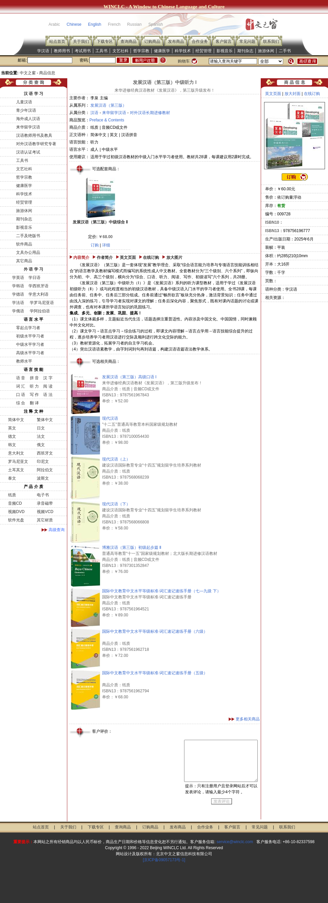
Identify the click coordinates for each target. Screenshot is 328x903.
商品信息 (47, 73)
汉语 (94, 112)
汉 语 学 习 (33, 93)
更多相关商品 (248, 719)
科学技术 (183, 50)
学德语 (18, 294)
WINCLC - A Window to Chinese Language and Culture (164, 6)
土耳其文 (16, 470)
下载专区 (105, 41)
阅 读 (47, 386)
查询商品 (128, 41)
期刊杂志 (245, 50)
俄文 (41, 444)
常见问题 (247, 41)
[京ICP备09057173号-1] (164, 860)
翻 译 (34, 403)
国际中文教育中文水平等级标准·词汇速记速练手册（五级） (155, 673)
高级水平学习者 (30, 352)
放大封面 (292, 93)
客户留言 (224, 41)
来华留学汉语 (28, 127)
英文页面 (128, 257)
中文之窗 (28, 73)
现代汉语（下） (116, 504)
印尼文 (43, 461)
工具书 (101, 50)
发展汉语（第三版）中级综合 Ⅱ (100, 222)
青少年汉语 (26, 110)
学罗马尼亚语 (41, 302)
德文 (12, 436)
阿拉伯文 (45, 470)
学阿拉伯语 (39, 311)
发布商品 (176, 41)
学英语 (18, 277)
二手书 (285, 50)
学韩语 (18, 286)
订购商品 (152, 41)
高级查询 (57, 529)
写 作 (34, 394)
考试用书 (83, 50)
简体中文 (16, 419)
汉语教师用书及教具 (34, 135)
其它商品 (24, 261)
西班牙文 (45, 453)
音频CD (15, 503)
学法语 (18, 302)
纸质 (12, 495)
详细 (106, 245)
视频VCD (45, 511)
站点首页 (57, 41)
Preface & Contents (106, 120)
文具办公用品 (28, 252)
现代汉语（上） (116, 459)
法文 (41, 436)
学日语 (34, 277)
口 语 (20, 394)
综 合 (20, 403)
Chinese (74, 24)
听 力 (34, 386)
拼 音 (34, 378)
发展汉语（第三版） (108, 105)
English (94, 24)
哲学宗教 (141, 50)
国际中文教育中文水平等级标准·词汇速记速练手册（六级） (155, 631)
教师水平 (24, 361)
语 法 (47, 394)
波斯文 (43, 478)
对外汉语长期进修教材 (150, 112)
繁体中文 (45, 419)
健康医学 (162, 50)
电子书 (43, 495)
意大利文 (16, 453)
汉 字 (47, 378)
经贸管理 (203, 50)
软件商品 (24, 244)
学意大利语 (38, 294)
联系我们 (271, 41)
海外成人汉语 (28, 118)
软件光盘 (16, 520)
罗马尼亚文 (18, 461)
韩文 (12, 444)
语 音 (20, 378)
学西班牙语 (38, 286)
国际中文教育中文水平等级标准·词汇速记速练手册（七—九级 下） (161, 591)
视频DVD (16, 511)
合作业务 (200, 41)
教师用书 (62, 50)
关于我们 (81, 41)
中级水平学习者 (30, 344)
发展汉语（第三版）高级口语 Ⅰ (129, 377)
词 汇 (20, 386)
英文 (12, 428)
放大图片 (174, 257)
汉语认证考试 (28, 152)
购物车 (184, 61)
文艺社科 (120, 50)
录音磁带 (45, 503)
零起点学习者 (28, 327)
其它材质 (45, 520)
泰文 (12, 478)
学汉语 (43, 50)
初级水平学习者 (30, 336)
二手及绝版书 (28, 235)
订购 (95, 245)
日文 (41, 428)
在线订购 (151, 257)
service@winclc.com (235, 841)
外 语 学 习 (33, 269)
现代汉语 (110, 418)
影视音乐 (225, 50)
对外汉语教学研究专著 (36, 143)
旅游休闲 (266, 50)
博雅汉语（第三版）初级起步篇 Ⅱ (131, 547)
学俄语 (18, 311)
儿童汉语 (24, 102)
